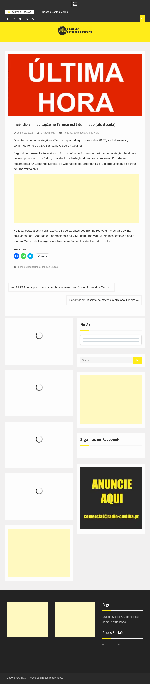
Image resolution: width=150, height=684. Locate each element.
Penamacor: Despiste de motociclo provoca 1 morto (101, 300)
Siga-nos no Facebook (99, 439)
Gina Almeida (48, 132)
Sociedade (79, 132)
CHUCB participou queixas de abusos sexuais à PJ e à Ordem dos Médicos (64, 287)
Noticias (67, 132)
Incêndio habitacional (29, 266)
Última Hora (92, 132)
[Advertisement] (76, 198)
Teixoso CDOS (50, 266)
